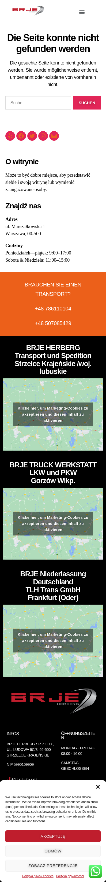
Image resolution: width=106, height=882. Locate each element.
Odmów (52, 851)
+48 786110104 (53, 308)
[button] (98, 787)
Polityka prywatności (70, 876)
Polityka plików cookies (38, 876)
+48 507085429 (53, 323)
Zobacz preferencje (53, 865)
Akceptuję (53, 836)
